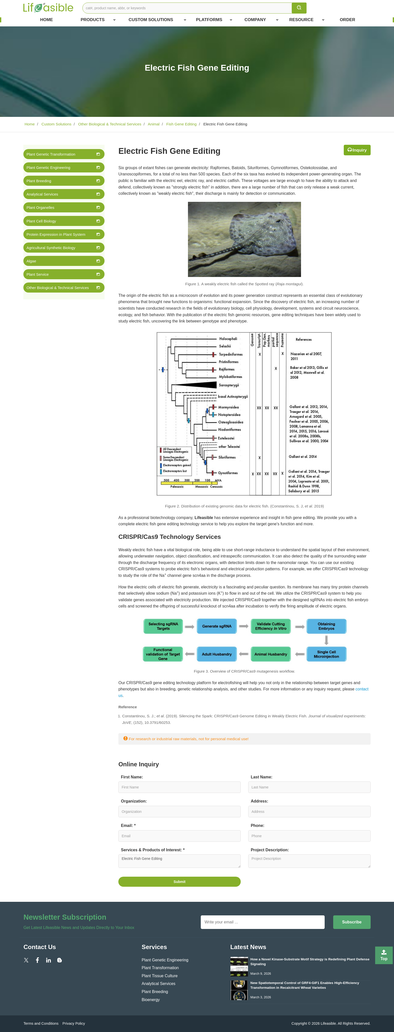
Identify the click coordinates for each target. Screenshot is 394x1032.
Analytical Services (42, 194)
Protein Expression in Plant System (55, 234)
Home (46, 19)
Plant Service (37, 274)
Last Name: (261, 777)
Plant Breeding (38, 181)
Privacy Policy (74, 1023)
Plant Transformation (160, 968)
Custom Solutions (157, 19)
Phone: (257, 825)
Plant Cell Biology (41, 221)
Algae (31, 261)
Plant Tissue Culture (160, 976)
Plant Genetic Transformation (50, 154)
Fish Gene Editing (180, 124)
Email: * (128, 825)
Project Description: (270, 850)
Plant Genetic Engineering (48, 167)
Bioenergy (151, 1000)
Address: (259, 801)
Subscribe (352, 922)
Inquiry (360, 150)
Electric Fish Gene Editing (179, 861)
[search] (299, 8)
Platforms (214, 19)
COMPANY (261, 19)
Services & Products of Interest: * (152, 850)
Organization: (134, 801)
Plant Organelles (40, 207)
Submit (179, 882)
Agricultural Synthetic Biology (50, 248)
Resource (306, 19)
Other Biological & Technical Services (109, 124)
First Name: (132, 777)
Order (347, 19)
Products (98, 19)
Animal (153, 124)
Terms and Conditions (40, 1023)
